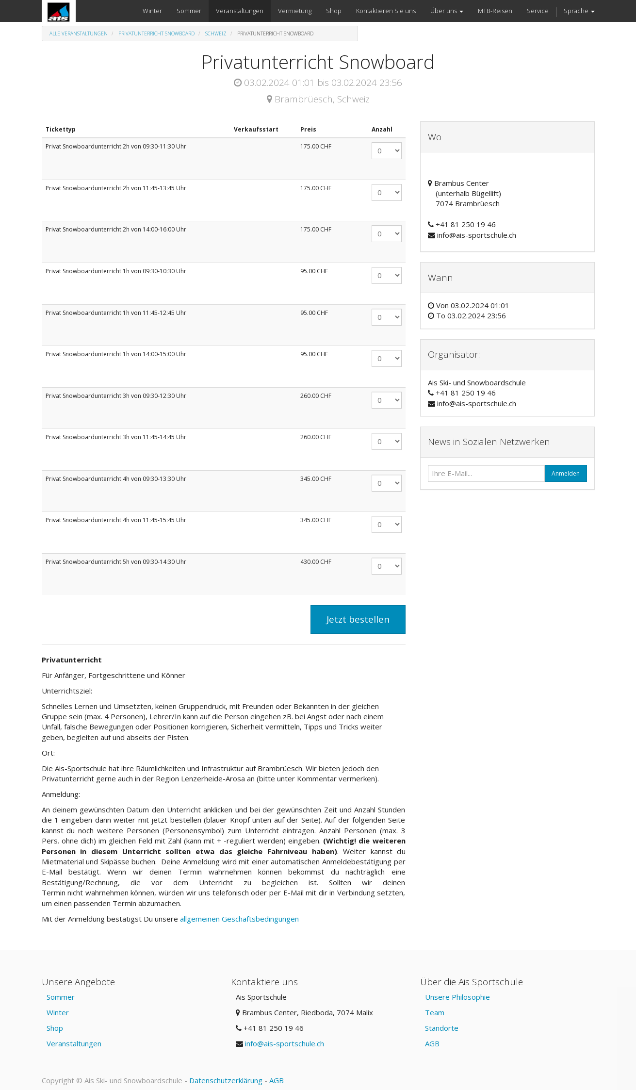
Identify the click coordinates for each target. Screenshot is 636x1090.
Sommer (61, 997)
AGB (432, 1043)
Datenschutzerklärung (225, 1080)
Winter (58, 1012)
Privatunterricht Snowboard (156, 33)
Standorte (441, 1028)
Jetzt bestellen (358, 619)
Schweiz (216, 33)
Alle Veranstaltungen (78, 33)
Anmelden (566, 473)
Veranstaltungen (74, 1043)
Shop (55, 1028)
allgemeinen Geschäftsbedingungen (240, 919)
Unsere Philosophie (457, 997)
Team (434, 1012)
